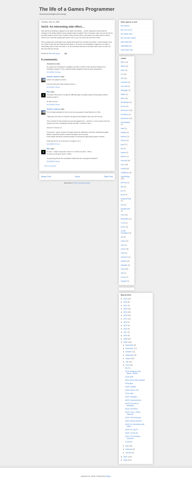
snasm (123, 241)
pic (122, 191)
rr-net (123, 223)
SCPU (123, 227)
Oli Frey (124, 183)
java (122, 144)
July (127, 362)
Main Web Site (126, 42)
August (128, 358)
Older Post (108, 177)
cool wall (124, 86)
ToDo (123, 253)
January (128, 453)
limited (123, 153)
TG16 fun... (129, 442)
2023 (125, 299)
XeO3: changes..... (132, 397)
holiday (123, 132)
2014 (125, 325)
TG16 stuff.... (130, 393)
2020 (125, 309)
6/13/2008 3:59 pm (53, 161)
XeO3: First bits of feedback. (132, 404)
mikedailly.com (126, 46)
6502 (123, 62)
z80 (122, 273)
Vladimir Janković (53, 77)
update (123, 261)
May (127, 446)
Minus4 (123, 156)
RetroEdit (124, 219)
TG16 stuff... (129, 377)
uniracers (124, 257)
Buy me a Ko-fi (126, 30)
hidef (122, 128)
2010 (125, 335)
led (122, 148)
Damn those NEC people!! (135, 380)
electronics (125, 110)
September (129, 355)
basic (123, 70)
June (127, 365)
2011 (125, 332)
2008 (125, 342)
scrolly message (124, 232)
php (122, 187)
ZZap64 (124, 281)
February (129, 449)
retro (122, 215)
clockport (124, 82)
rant (122, 205)
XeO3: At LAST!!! (131, 430)
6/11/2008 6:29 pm (53, 104)
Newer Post (46, 177)
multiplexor (125, 173)
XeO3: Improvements (133, 400)
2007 (125, 457)
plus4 (123, 195)
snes (122, 245)
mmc (122, 165)
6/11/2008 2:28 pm (53, 87)
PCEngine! (129, 383)
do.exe (123, 106)
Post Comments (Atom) (82, 183)
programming (126, 199)
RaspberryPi (125, 209)
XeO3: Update (130, 387)
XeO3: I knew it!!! (131, 433)
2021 (125, 305)
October (128, 352)
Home (77, 177)
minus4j (124, 160)
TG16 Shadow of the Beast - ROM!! (133, 372)
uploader (124, 265)
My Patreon (125, 26)
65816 (123, 66)
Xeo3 (123, 269)
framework (125, 118)
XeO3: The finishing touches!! (132, 437)
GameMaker (125, 122)
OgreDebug (125, 177)
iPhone (123, 140)
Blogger (108, 476)
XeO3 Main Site (127, 50)
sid (122, 237)
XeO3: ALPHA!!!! (131, 409)
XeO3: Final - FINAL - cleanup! (133, 413)
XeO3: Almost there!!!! (133, 421)
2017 (125, 319)
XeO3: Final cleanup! (133, 417)
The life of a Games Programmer (77, 9)
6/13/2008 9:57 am (53, 144)
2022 (125, 302)
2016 (125, 322)
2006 (125, 460)
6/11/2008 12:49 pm (54, 72)
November (129, 348)
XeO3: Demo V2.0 (132, 390)
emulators (124, 114)
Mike (48, 92)
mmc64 (123, 169)
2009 (125, 339)
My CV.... (128, 368)
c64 (122, 78)
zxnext (123, 277)
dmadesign (125, 102)
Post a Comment (50, 166)
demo (123, 98)
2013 (125, 329)
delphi (123, 94)
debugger (124, 90)
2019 (125, 312)
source (123, 249)
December (129, 345)
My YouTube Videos (128, 38)
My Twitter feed (126, 34)
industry (124, 136)
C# (122, 74)
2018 (125, 315)
